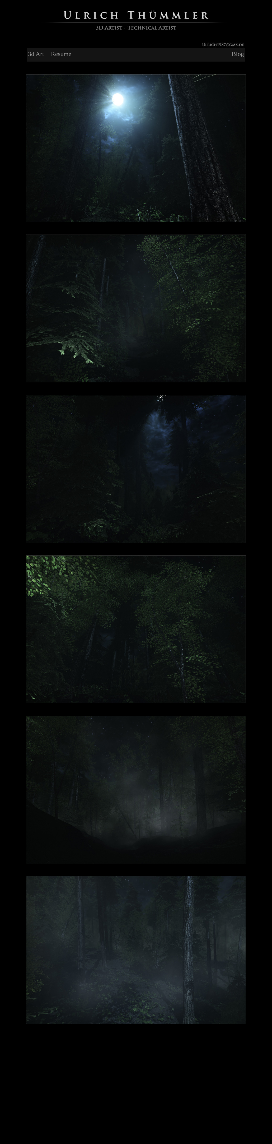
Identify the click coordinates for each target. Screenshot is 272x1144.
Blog (238, 53)
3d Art (36, 53)
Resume (61, 53)
